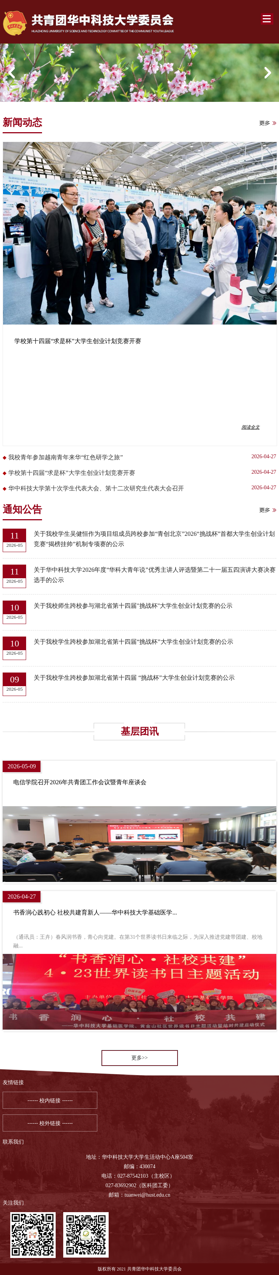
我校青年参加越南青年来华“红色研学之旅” (65, 457)
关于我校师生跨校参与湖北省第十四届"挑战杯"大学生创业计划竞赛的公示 (133, 605)
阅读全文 (251, 427)
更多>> (139, 1058)
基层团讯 (140, 731)
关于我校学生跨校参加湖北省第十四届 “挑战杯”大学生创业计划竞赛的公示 (134, 677)
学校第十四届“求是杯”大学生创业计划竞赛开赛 (71, 473)
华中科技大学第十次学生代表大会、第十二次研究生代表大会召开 (96, 488)
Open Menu (267, 19)
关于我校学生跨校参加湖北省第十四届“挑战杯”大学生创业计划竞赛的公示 (133, 641)
